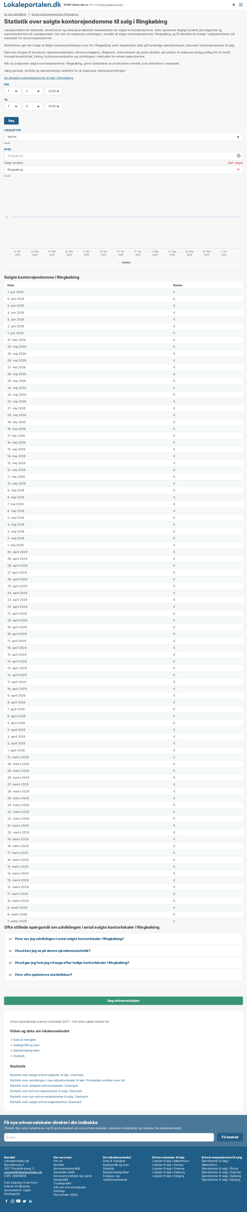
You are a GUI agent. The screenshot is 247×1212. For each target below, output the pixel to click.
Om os (57, 1161)
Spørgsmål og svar (116, 1164)
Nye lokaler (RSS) (65, 1194)
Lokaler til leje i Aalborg (168, 1172)
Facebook (6, 1201)
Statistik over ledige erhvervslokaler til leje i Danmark (46, 1075)
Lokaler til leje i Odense (168, 1168)
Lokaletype (12, 130)
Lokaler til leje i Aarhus (168, 1164)
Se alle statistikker (15, 14)
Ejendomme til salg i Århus (220, 1168)
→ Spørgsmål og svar (25, 1045)
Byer (7, 149)
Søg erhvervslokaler (123, 1000)
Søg (11, 121)
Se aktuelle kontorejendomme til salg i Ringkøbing (38, 78)
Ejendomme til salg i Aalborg (221, 1176)
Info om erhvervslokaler (69, 1187)
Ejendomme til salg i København (215, 1162)
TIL (6, 99)
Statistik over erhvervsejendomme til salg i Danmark (46, 1091)
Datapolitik (60, 1179)
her (107, 1021)
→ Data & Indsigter (23, 1039)
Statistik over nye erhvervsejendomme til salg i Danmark (49, 1096)
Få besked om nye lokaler (233, 5)
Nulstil (7, 143)
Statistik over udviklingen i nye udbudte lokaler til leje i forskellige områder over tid (67, 1080)
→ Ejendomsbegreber (25, 1050)
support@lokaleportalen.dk (23, 1172)
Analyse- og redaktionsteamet (115, 1177)
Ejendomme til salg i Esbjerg (221, 1179)
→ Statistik (17, 1056)
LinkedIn (30, 1201)
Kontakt (58, 1164)
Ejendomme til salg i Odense (221, 1172)
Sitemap (59, 1191)
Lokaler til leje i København (170, 1161)
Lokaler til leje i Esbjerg (168, 1176)
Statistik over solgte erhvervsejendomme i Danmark (46, 1102)
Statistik (108, 1168)
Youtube (18, 1201)
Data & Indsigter (114, 1161)
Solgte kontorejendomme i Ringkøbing (55, 14)
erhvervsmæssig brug (110, 4)
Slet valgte (235, 162)
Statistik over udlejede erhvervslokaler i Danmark (44, 1085)
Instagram (12, 1201)
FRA (6, 84)
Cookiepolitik (62, 1183)
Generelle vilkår (64, 1172)
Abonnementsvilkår (66, 1168)
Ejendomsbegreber (116, 1172)
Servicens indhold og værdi (72, 1176)
